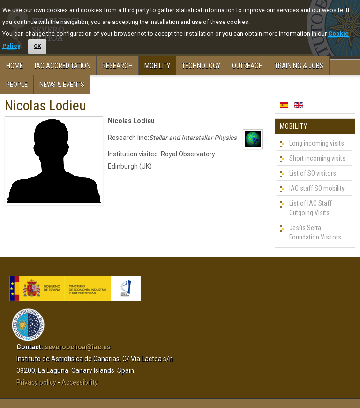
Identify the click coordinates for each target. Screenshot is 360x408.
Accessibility (79, 382)
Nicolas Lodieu (45, 105)
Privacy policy (36, 382)
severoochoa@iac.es (78, 347)
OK (37, 46)
